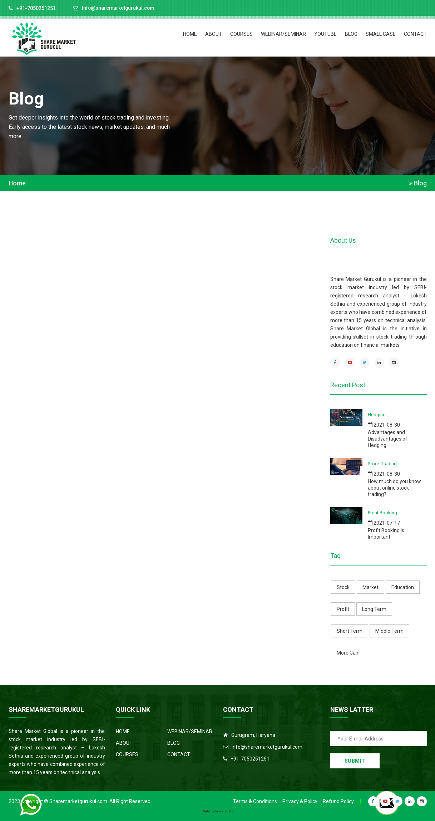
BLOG (351, 34)
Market (370, 587)
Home (17, 183)
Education (402, 587)
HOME (190, 34)
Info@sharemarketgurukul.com (119, 8)
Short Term (349, 631)
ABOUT (213, 34)
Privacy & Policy (299, 801)
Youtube (325, 34)
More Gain (348, 653)
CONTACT (415, 34)
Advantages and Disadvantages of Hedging (387, 438)
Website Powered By (217, 811)
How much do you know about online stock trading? (394, 487)
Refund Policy (338, 801)
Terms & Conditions (255, 801)
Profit (343, 609)
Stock (343, 587)
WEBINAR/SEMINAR (189, 731)
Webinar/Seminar (283, 34)
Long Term (374, 609)
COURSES (241, 34)
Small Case (381, 34)
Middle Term (389, 631)
